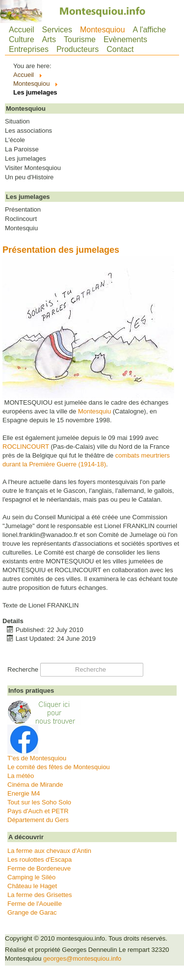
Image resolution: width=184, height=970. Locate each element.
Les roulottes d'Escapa (39, 859)
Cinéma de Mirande (35, 784)
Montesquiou (102, 29)
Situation (17, 121)
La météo (20, 775)
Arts (49, 39)
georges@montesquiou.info (82, 958)
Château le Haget (32, 886)
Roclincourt (21, 219)
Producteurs (77, 49)
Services (57, 29)
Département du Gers (38, 820)
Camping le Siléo (31, 877)
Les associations (28, 130)
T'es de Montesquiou (36, 758)
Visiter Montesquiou (33, 168)
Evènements (125, 39)
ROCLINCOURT (25, 446)
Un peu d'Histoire (29, 177)
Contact (119, 49)
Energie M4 (23, 793)
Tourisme (80, 39)
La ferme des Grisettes (39, 894)
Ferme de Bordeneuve (39, 868)
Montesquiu (21, 228)
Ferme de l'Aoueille (34, 903)
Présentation (23, 209)
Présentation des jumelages (60, 250)
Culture (21, 39)
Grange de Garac (31, 912)
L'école (15, 140)
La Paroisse (22, 149)
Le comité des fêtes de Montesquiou (58, 767)
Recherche (22, 669)
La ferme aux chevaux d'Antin (49, 850)
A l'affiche (149, 29)
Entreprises (29, 49)
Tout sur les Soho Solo (39, 802)
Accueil (21, 29)
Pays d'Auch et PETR (38, 811)
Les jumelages (25, 158)
